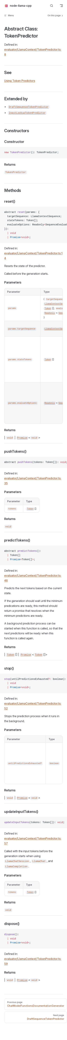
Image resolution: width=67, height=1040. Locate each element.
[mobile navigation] (61, 5)
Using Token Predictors (19, 80)
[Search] (51, 6)
